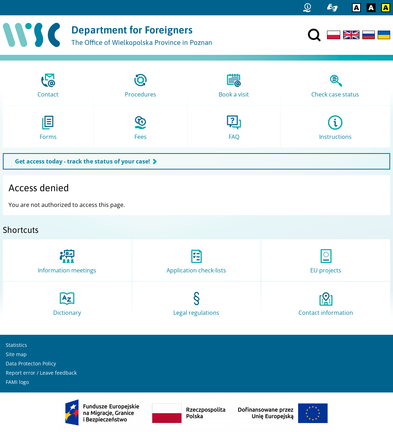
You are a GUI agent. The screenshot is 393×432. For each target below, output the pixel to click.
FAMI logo (17, 382)
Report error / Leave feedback (41, 372)
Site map (16, 354)
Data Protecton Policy (31, 363)
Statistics (16, 345)
